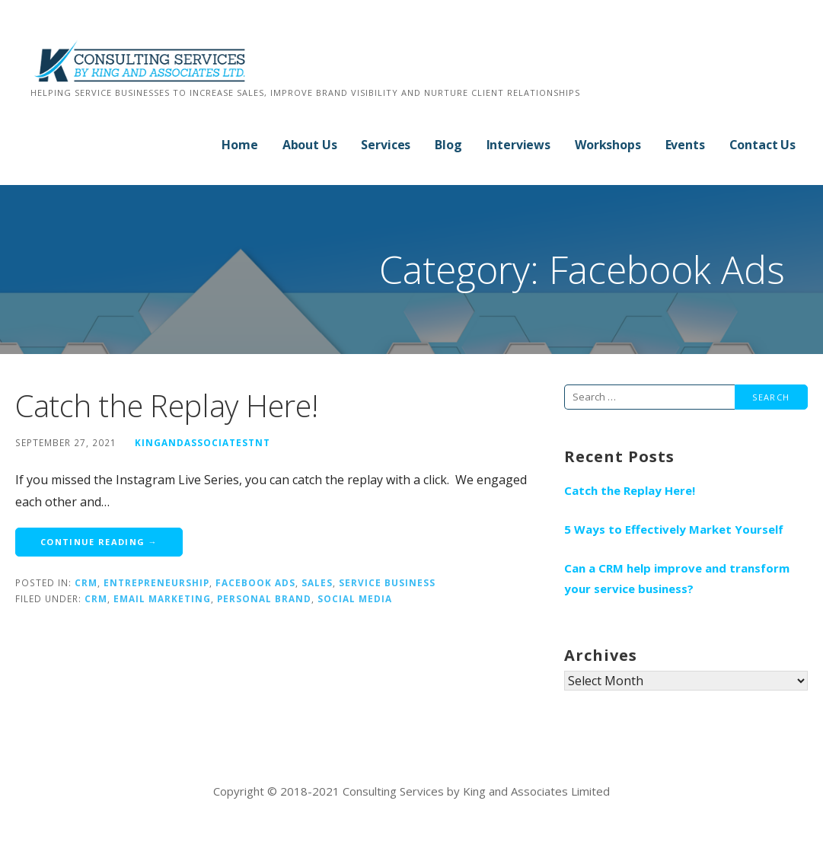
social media (354, 598)
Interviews (518, 144)
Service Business (387, 582)
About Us (309, 144)
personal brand (264, 598)
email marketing (162, 598)
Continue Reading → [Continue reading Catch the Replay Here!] (99, 541)
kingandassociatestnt (202, 442)
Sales (317, 582)
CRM (86, 582)
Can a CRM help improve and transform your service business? (677, 578)
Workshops (608, 144)
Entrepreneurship (156, 582)
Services (385, 144)
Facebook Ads (255, 582)
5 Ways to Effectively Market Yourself (673, 529)
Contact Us (762, 144)
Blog (448, 144)
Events (685, 144)
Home (239, 144)
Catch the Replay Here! (166, 405)
